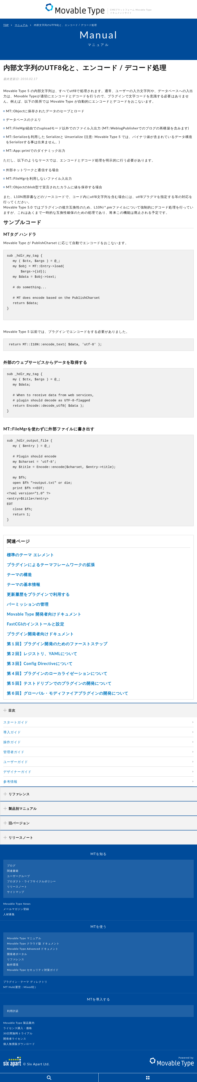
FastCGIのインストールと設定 (35, 624)
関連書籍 (12, 870)
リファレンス (15, 959)
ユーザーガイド (15, 762)
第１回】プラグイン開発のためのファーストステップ (57, 643)
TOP (6, 25)
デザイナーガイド (17, 772)
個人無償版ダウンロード (21, 1044)
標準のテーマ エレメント (30, 554)
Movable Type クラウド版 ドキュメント (33, 943)
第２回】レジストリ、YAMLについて (42, 653)
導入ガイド (12, 732)
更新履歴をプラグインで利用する (38, 594)
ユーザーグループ (18, 876)
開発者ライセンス (16, 1038)
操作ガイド (12, 742)
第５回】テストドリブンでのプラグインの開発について (59, 683)
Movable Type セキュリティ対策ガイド (33, 969)
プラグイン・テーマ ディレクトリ (27, 981)
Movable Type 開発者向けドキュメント (44, 614)
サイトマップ (15, 892)
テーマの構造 (19, 574)
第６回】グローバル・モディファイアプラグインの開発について (67, 693)
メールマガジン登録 (18, 909)
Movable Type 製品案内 (20, 1022)
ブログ (11, 865)
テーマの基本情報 (23, 584)
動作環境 (12, 964)
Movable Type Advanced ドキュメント (32, 948)
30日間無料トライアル (19, 1033)
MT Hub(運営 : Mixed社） (22, 987)
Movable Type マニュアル (24, 938)
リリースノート (17, 886)
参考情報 (10, 781)
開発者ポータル (17, 954)
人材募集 (10, 914)
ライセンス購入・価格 (19, 1028)
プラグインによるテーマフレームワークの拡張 (51, 564)
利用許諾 (12, 1011)
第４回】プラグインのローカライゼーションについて (57, 673)
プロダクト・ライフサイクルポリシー (31, 881)
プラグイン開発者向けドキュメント (40, 633)
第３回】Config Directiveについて (40, 663)
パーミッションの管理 (28, 604)
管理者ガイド (13, 752)
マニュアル (21, 25)
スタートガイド (15, 722)
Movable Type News (18, 903)
